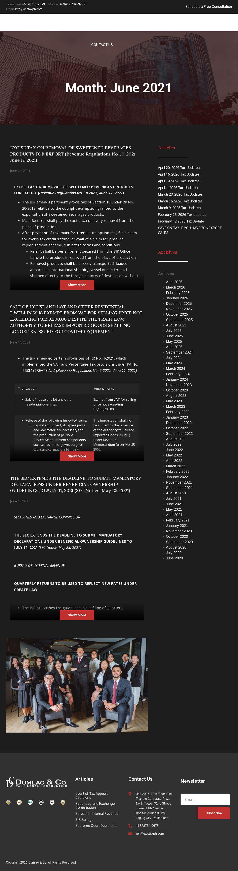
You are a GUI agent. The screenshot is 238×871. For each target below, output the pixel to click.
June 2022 (174, 450)
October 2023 (177, 390)
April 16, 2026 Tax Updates (179, 174)
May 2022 (174, 455)
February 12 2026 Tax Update (181, 221)
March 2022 (175, 466)
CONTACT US (102, 45)
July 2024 (174, 358)
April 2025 (174, 347)
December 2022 (179, 423)
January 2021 (177, 526)
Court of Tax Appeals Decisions (92, 796)
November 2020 (179, 531)
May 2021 (174, 509)
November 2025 (179, 309)
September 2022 (179, 434)
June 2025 (174, 336)
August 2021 (176, 493)
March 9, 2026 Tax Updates (179, 208)
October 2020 (177, 537)
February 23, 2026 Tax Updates (182, 214)
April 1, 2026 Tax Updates (178, 188)
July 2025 (174, 331)
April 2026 (174, 282)
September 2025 (179, 320)
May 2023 (174, 401)
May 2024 (174, 363)
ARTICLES (143, 26)
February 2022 (178, 472)
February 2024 (178, 374)
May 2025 (174, 341)
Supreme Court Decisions (95, 826)
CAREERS (197, 26)
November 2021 (179, 482)
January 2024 (177, 379)
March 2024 (175, 369)
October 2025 (177, 314)
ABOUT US (171, 26)
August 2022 (176, 439)
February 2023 (178, 412)
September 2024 (179, 352)
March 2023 (175, 407)
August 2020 (176, 547)
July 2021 (174, 499)
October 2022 (177, 428)
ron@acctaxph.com (150, 833)
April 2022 (174, 461)
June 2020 (174, 558)
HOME (91, 26)
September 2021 (179, 488)
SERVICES (114, 26)
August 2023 (176, 396)
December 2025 (179, 304)
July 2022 (174, 444)
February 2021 (178, 520)
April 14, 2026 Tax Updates (179, 181)
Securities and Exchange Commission (95, 806)
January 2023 (177, 417)
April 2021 (174, 515)
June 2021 (174, 504)
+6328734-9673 (147, 825)
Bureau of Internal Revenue (97, 814)
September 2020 (179, 542)
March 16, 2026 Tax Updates (180, 201)
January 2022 (177, 477)
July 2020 (174, 553)
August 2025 (176, 325)
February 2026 (178, 293)
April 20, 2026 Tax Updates (179, 168)
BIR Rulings (84, 820)
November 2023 (179, 385)
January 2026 (177, 298)
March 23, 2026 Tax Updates (180, 194)
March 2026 (175, 287)
